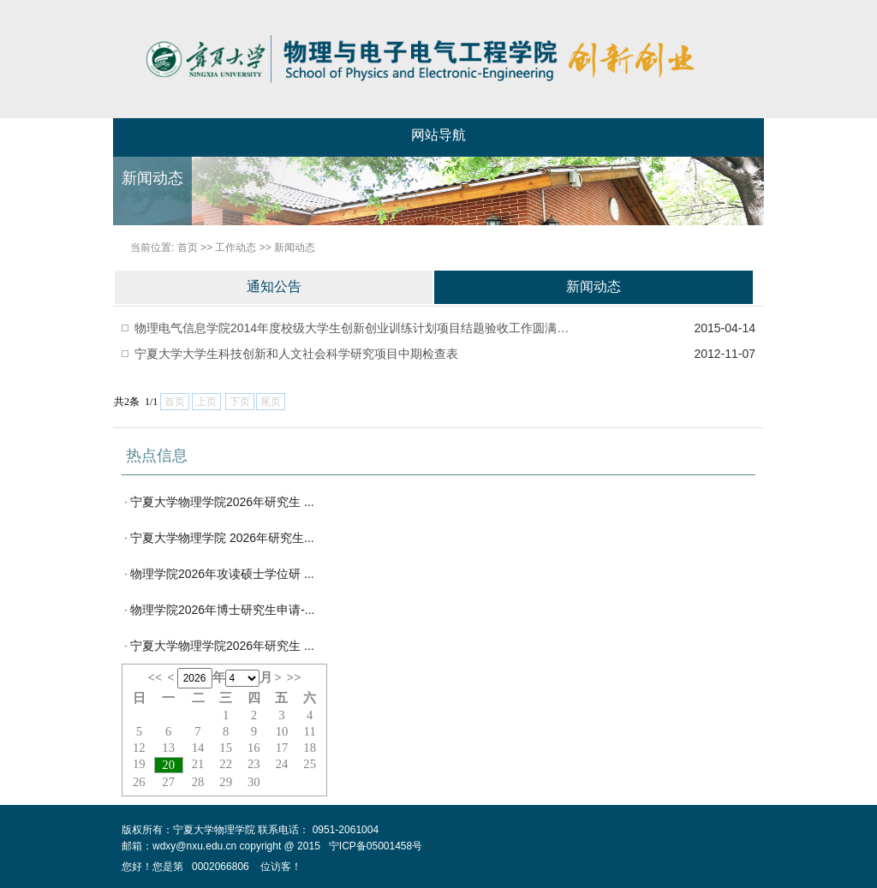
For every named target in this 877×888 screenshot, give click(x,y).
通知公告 (274, 286)
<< (154, 677)
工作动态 (235, 247)
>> (294, 677)
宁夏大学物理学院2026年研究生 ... (222, 502)
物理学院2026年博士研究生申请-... (222, 610)
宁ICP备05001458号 (375, 846)
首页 (187, 247)
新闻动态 (294, 247)
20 (168, 765)
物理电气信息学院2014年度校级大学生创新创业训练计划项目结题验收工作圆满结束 (355, 328)
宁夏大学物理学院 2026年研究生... (222, 538)
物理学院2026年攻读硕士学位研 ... (222, 574)
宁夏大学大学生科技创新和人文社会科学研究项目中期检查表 (296, 354)
